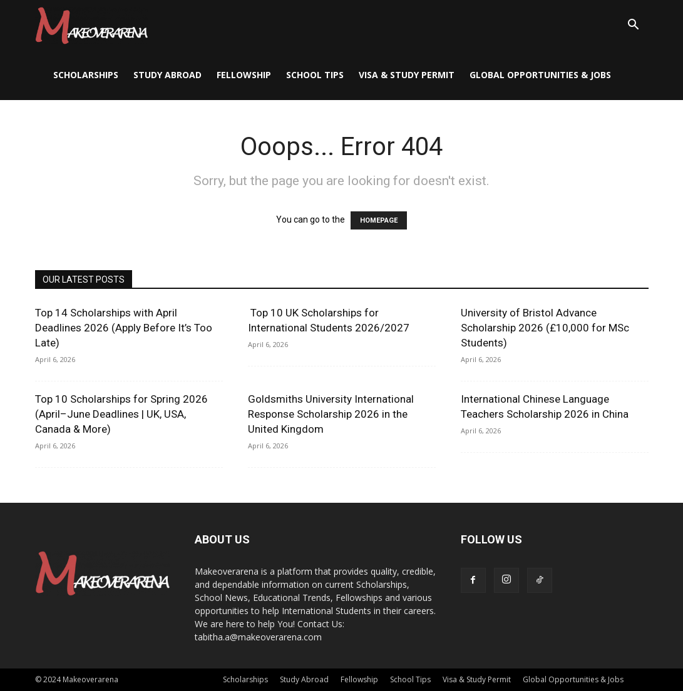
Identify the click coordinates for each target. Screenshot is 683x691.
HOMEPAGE (379, 220)
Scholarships (85, 75)
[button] (634, 26)
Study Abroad (167, 75)
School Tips (315, 75)
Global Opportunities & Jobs (540, 75)
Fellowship (244, 75)
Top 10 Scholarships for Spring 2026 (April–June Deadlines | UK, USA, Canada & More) (121, 414)
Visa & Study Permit (406, 75)
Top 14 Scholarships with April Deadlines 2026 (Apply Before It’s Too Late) (123, 327)
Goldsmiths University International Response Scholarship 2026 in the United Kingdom (331, 414)
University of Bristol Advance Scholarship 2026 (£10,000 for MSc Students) (545, 327)
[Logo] (91, 25)
